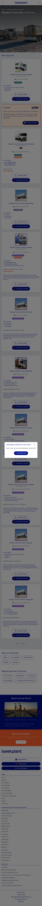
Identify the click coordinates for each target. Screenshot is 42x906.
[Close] (34, 445)
